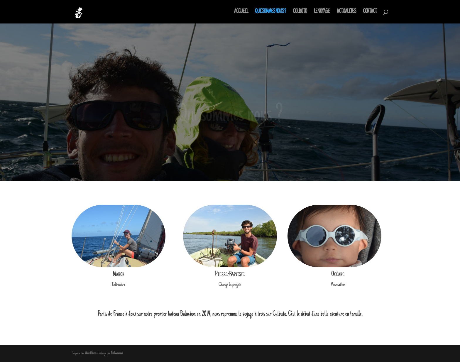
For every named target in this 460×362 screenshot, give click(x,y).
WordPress (90, 353)
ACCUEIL (241, 12)
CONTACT (370, 12)
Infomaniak (117, 353)
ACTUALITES (346, 12)
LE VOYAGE (322, 12)
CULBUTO (300, 12)
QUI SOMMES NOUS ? (270, 12)
